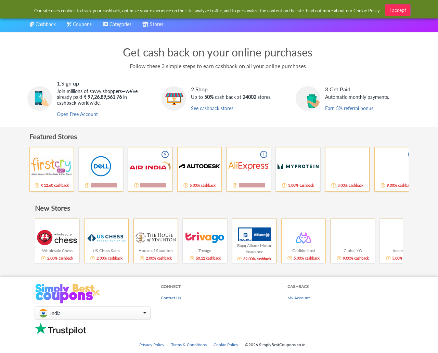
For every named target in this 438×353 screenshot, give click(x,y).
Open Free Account (77, 114)
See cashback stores (212, 108)
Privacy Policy (151, 344)
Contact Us (171, 297)
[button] (93, 313)
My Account (298, 297)
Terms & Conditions (189, 344)
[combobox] (208, 9)
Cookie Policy (226, 344)
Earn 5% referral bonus (349, 108)
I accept (397, 9)
